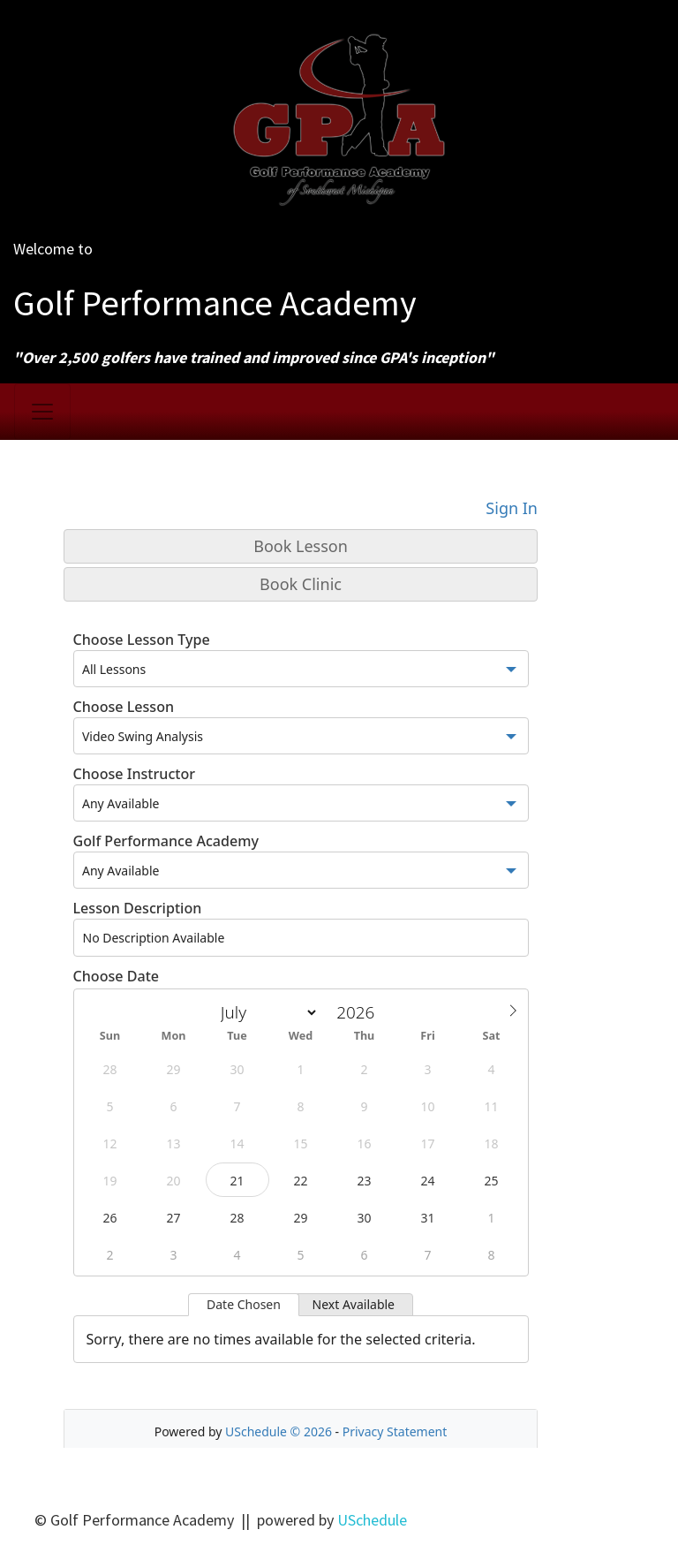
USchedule (372, 1520)
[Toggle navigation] (42, 411)
